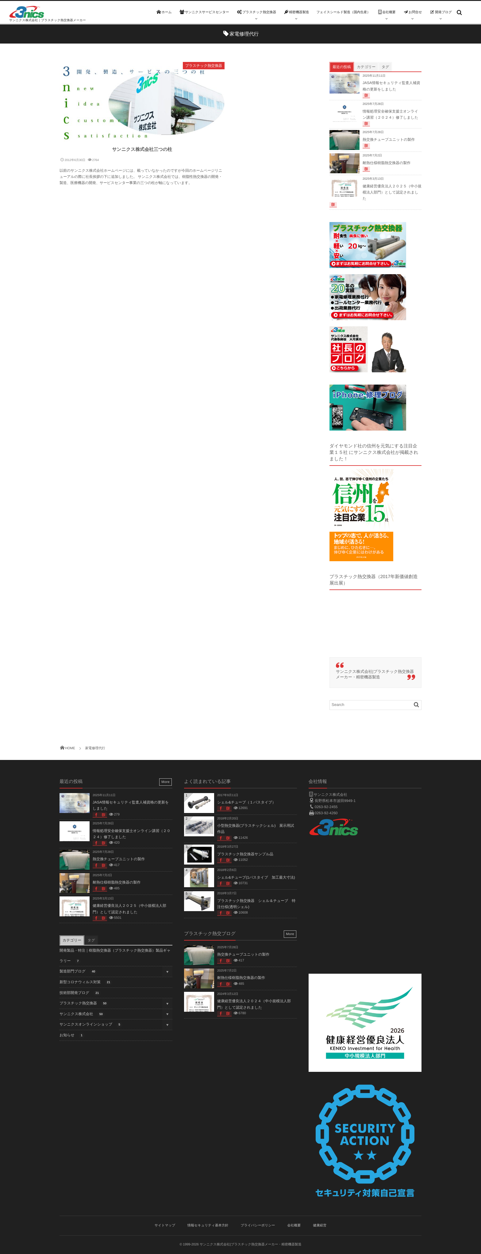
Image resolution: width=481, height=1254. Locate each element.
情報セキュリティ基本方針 (208, 1225)
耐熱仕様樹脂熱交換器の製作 (386, 163)
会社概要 (294, 1225)
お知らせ (72, 1035)
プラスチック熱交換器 (203, 65)
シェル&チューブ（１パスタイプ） (246, 802)
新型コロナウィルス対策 (86, 982)
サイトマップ (165, 1225)
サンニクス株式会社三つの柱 (142, 149)
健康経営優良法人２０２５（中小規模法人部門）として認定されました (392, 192)
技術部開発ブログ (80, 993)
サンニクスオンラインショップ (91, 1025)
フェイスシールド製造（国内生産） (343, 12)
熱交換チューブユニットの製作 (389, 139)
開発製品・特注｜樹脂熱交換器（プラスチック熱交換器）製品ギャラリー (115, 956)
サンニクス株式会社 (82, 1014)
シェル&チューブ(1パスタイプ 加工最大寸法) (256, 877)
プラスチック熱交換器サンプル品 (245, 854)
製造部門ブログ (78, 972)
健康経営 (319, 1225)
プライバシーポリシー (258, 1225)
